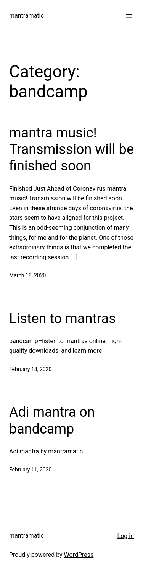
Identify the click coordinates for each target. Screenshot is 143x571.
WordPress (79, 554)
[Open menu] (129, 15)
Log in (125, 536)
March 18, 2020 (27, 275)
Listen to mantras (62, 319)
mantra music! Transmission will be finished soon (71, 149)
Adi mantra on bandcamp (52, 420)
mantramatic (26, 15)
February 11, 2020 (30, 469)
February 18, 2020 (30, 369)
